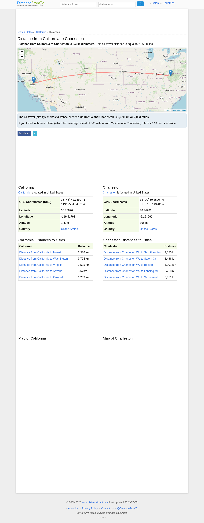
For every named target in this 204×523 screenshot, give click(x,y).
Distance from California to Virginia (40, 264)
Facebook (24, 133)
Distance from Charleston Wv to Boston (128, 264)
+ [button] (22, 52)
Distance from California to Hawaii (40, 252)
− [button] (22, 56)
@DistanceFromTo (127, 508)
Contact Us (107, 508)
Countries (168, 3)
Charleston (109, 192)
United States (69, 229)
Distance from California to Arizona (40, 271)
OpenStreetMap (179, 110)
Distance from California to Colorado (42, 277)
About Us (73, 508)
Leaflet (167, 110)
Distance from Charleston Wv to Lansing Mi (131, 271)
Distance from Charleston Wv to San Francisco (133, 252)
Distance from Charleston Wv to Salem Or (130, 258)
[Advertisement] (102, 19)
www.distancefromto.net (95, 502)
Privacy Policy (90, 508)
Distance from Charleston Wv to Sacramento (131, 277)
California (24, 192)
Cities (155, 3)
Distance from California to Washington (43, 258)
